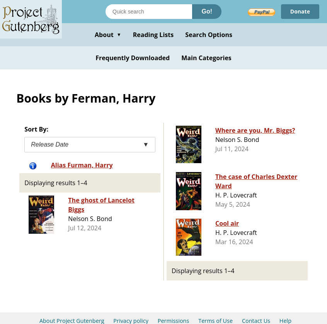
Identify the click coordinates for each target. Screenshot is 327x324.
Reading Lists (153, 34)
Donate (300, 11)
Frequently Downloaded (132, 58)
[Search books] (149, 11)
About (108, 34)
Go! (206, 11)
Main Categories (206, 58)
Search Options (208, 34)
